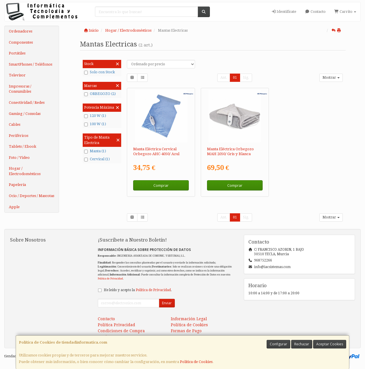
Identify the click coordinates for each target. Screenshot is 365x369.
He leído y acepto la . (138, 290)
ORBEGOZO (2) (100, 94)
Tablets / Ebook (22, 146)
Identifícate (283, 11)
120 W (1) (95, 115)
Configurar (278, 344)
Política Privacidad (116, 325)
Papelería (17, 185)
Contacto (315, 11)
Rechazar (301, 344)
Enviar (167, 303)
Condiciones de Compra (121, 331)
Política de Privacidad (110, 278)
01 (235, 78)
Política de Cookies (196, 362)
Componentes (21, 42)
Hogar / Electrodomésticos (24, 171)
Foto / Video (19, 157)
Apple (14, 207)
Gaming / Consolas (24, 113)
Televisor (17, 75)
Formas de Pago (186, 331)
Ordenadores (20, 31)
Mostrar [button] (331, 78)
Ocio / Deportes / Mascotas (31, 196)
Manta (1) (95, 151)
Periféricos (18, 135)
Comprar (161, 185)
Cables (14, 124)
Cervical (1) (97, 159)
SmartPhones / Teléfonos (30, 64)
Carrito (345, 11)
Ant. (223, 78)
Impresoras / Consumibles (20, 89)
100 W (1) (95, 124)
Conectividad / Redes (26, 102)
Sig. (246, 78)
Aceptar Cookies (329, 344)
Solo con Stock (99, 72)
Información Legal (189, 319)
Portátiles (17, 53)
